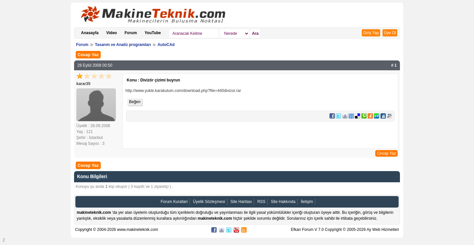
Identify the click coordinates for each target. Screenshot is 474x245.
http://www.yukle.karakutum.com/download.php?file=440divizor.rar (183, 90)
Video (111, 33)
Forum (131, 33)
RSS (261, 201)
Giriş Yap (371, 33)
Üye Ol (390, 33)
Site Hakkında (283, 201)
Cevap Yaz (88, 54)
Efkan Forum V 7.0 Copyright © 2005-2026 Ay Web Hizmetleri (345, 229)
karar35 (83, 83)
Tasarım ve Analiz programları (123, 44)
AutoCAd (165, 44)
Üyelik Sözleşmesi (209, 201)
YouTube (153, 33)
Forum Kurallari (174, 201)
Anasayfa (89, 33)
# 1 (394, 65)
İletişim (307, 201)
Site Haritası (241, 201)
